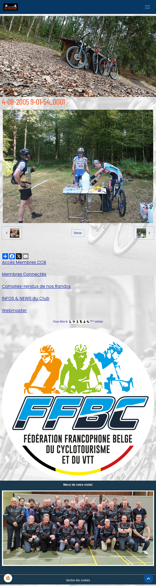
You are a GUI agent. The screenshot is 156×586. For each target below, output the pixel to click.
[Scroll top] (148, 578)
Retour (78, 233)
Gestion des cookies (78, 580)
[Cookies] (8, 578)
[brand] (11, 7)
